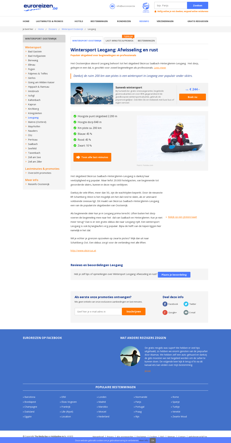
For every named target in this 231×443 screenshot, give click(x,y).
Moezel (102, 411)
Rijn (137, 416)
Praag (138, 411)
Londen (102, 396)
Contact (181, 436)
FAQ (162, 436)
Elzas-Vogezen (69, 401)
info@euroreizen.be (126, 6)
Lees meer (160, 67)
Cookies (153, 436)
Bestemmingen (99, 21)
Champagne (30, 406)
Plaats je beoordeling (174, 274)
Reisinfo (144, 21)
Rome (176, 396)
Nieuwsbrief (98, 436)
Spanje (176, 401)
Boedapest (30, 401)
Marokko (103, 406)
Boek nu (192, 97)
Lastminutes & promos (49, 21)
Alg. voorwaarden (125, 436)
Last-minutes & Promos (119, 40)
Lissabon (66, 416)
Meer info (143, 440)
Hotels (79, 21)
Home (26, 21)
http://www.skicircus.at (83, 250)
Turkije (176, 406)
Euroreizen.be (41, 8)
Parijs (138, 401)
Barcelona (29, 396)
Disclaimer (141, 436)
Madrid (102, 401)
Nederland (103, 416)
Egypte (28, 416)
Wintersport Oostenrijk (72, 29)
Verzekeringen (165, 21)
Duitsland (29, 411)
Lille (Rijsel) (67, 411)
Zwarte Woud (180, 416)
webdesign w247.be (198, 436)
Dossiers (53, 29)
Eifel (63, 396)
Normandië (141, 396)
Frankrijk (65, 406)
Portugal (139, 406)
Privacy (110, 436)
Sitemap (171, 436)
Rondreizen (124, 21)
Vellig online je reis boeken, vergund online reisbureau (182, 11)
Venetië (176, 411)
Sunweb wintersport (129, 87)
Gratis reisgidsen (198, 21)
